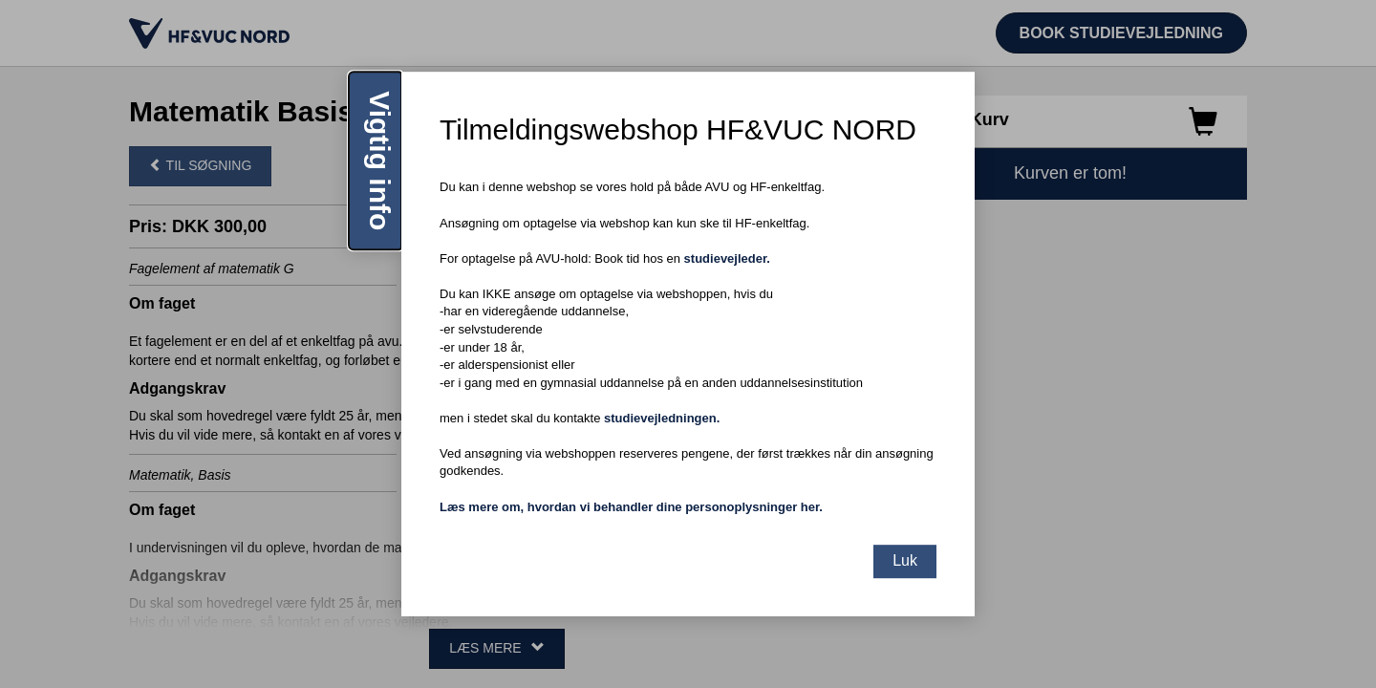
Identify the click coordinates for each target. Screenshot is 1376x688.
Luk (904, 560)
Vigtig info (380, 160)
